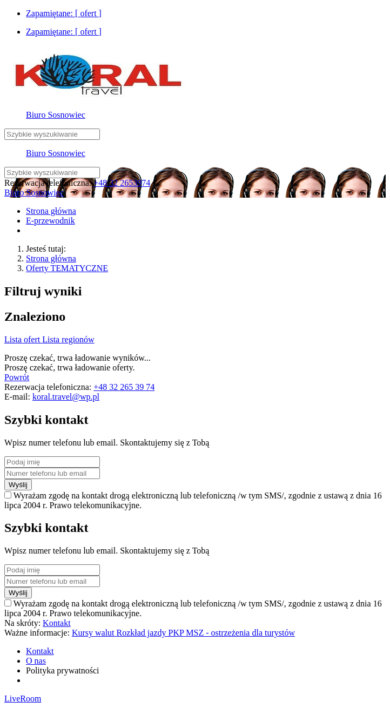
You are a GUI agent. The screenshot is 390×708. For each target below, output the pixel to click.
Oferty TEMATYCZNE (67, 268)
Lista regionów (68, 339)
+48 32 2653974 (121, 182)
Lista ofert (23, 339)
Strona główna (51, 258)
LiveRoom (22, 698)
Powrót (16, 377)
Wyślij (18, 485)
